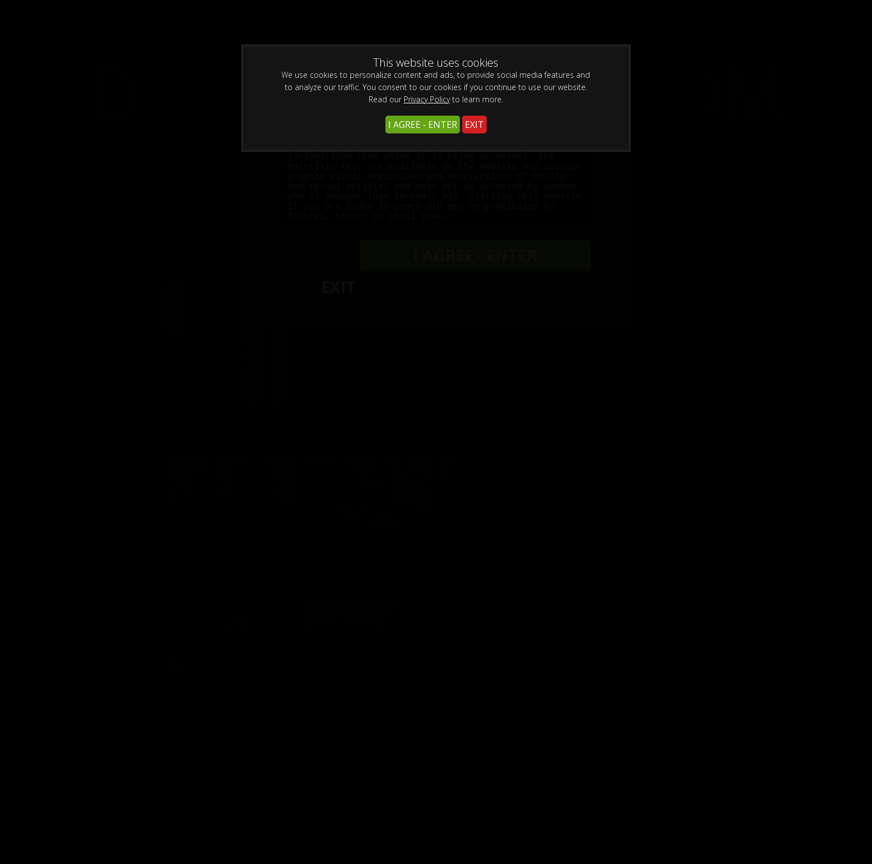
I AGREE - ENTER (422, 124)
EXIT (474, 124)
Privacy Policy (427, 99)
